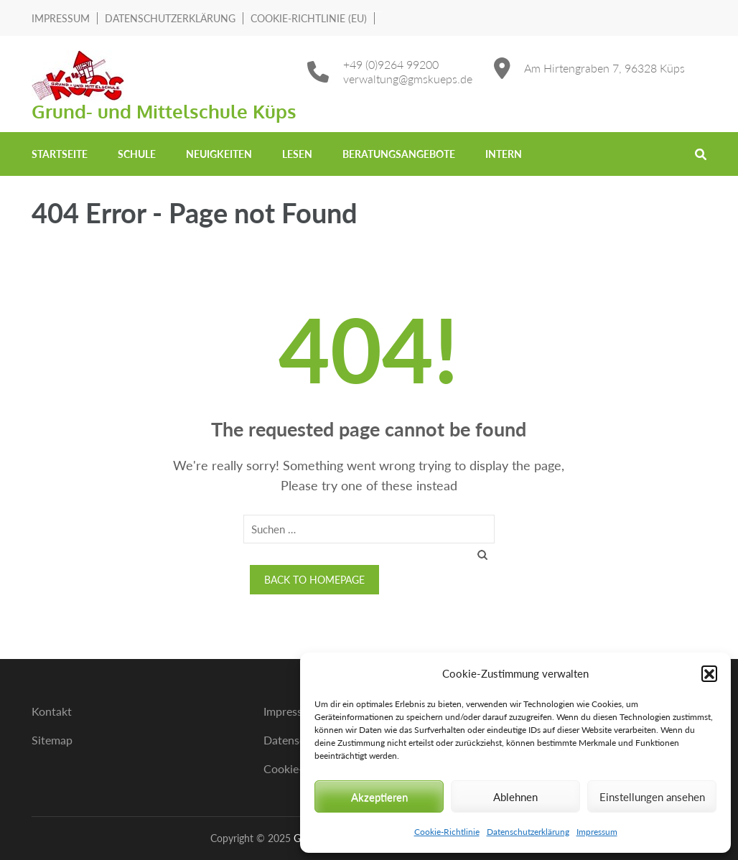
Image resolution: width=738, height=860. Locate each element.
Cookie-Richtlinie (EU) (309, 18)
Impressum (596, 831)
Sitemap (52, 740)
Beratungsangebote (398, 154)
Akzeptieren (379, 796)
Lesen (297, 154)
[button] (709, 673)
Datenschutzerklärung (528, 831)
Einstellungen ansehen (652, 796)
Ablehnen (515, 796)
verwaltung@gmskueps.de (407, 78)
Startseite (60, 154)
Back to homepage (314, 580)
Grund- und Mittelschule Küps (164, 111)
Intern (503, 154)
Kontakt (52, 711)
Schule (137, 154)
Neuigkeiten (219, 154)
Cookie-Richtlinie (447, 831)
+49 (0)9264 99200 (391, 64)
